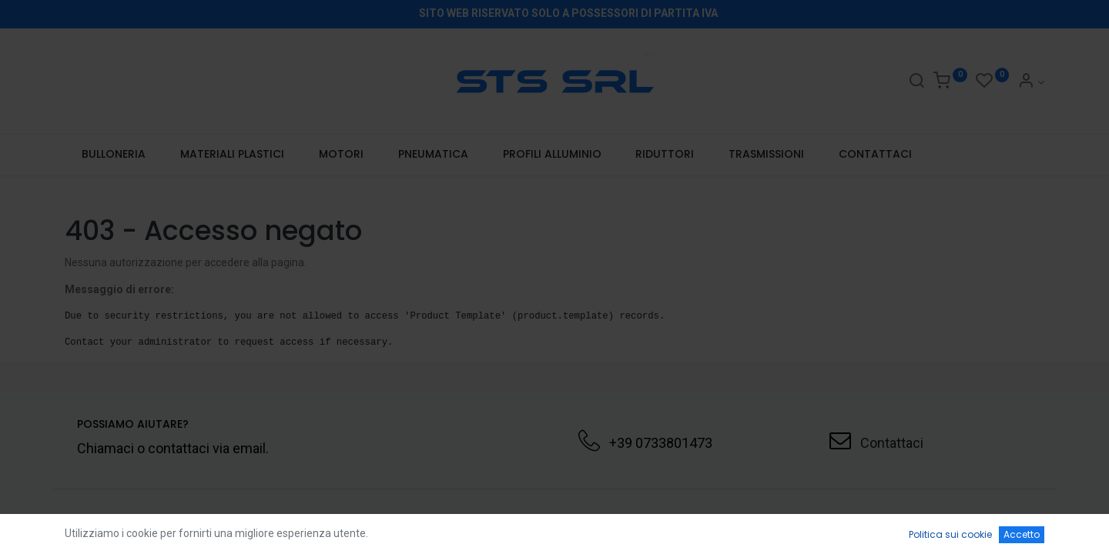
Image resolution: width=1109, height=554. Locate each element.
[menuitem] (114, 155)
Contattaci (891, 443)
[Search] (916, 82)
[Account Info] (1030, 82)
